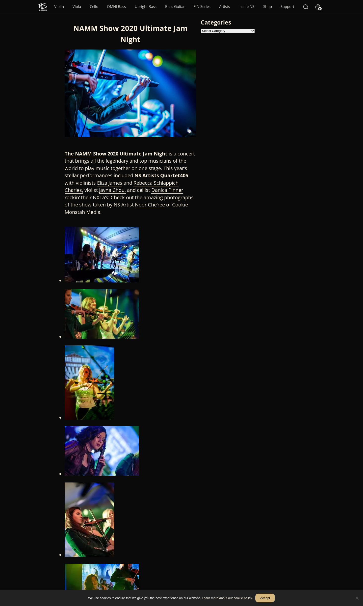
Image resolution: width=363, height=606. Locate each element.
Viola (77, 6)
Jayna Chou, (112, 190)
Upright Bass (145, 6)
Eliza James (109, 182)
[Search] (305, 6)
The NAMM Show (85, 153)
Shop (267, 6)
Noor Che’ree (150, 204)
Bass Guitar (175, 6)
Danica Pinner (167, 190)
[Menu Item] (42, 6)
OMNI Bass (116, 6)
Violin (59, 6)
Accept (265, 598)
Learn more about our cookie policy (227, 598)
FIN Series (202, 6)
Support (287, 6)
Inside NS (246, 6)
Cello (94, 6)
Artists (224, 6)
